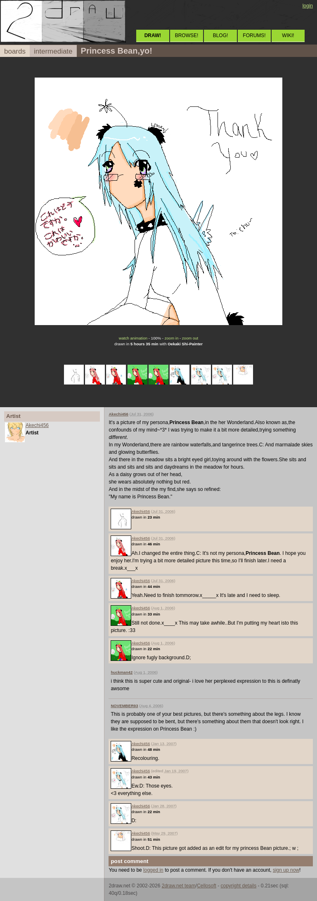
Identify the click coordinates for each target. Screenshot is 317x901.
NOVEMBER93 (124, 705)
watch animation (133, 338)
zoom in (172, 338)
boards (15, 51)
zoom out (190, 338)
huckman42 (121, 672)
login (308, 6)
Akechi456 (37, 425)
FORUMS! (254, 35)
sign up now (286, 870)
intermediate (53, 51)
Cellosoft (206, 886)
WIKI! (288, 35)
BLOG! (220, 35)
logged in (153, 870)
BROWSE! (187, 35)
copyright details (238, 886)
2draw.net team (179, 886)
